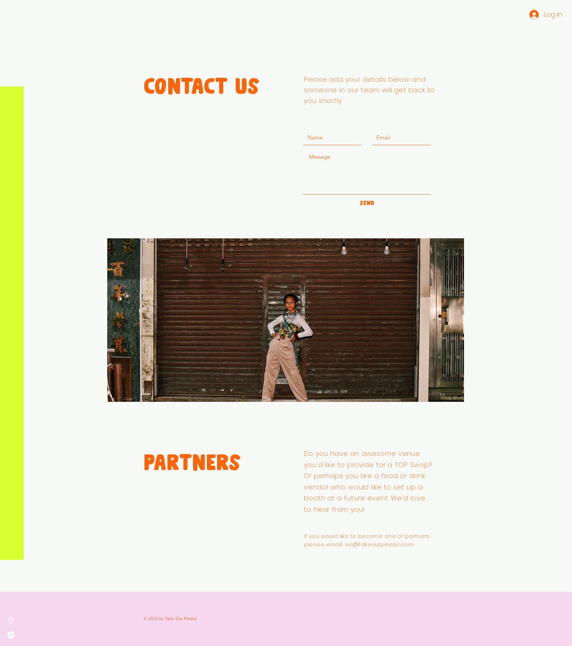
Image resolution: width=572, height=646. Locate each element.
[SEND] (367, 203)
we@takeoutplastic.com (379, 544)
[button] (12, 10)
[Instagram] (11, 620)
